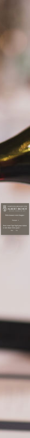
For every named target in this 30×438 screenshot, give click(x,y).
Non (12, 230)
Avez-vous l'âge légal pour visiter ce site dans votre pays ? (15, 227)
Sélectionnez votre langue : (15, 215)
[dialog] (15, 219)
